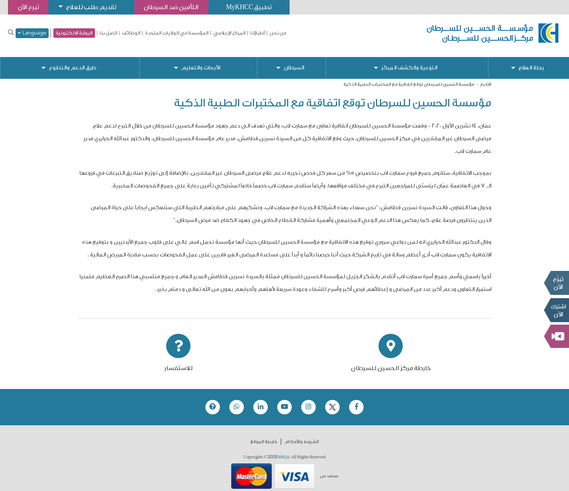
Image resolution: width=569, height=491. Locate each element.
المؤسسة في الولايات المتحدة (177, 33)
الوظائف (131, 33)
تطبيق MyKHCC (253, 7)
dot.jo (283, 451)
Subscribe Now (556, 310)
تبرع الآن (556, 283)
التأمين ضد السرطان (174, 7)
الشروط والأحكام (302, 435)
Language (32, 33)
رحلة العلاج (531, 62)
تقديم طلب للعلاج (92, 7)
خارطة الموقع (263, 435)
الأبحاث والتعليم (200, 62)
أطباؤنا (257, 33)
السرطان (293, 62)
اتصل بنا (108, 33)
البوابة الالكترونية (74, 33)
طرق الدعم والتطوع (72, 62)
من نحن (278, 33)
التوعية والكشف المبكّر (409, 62)
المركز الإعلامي (229, 33)
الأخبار (485, 78)
